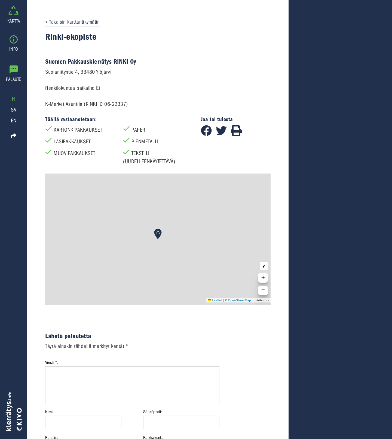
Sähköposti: (152, 411)
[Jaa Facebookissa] (208, 134)
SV (13, 110)
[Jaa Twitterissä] (223, 134)
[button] (158, 233)
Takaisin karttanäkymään (74, 22)
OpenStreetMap (239, 300)
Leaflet (215, 300)
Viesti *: (51, 362)
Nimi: (49, 411)
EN (14, 121)
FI (14, 99)
